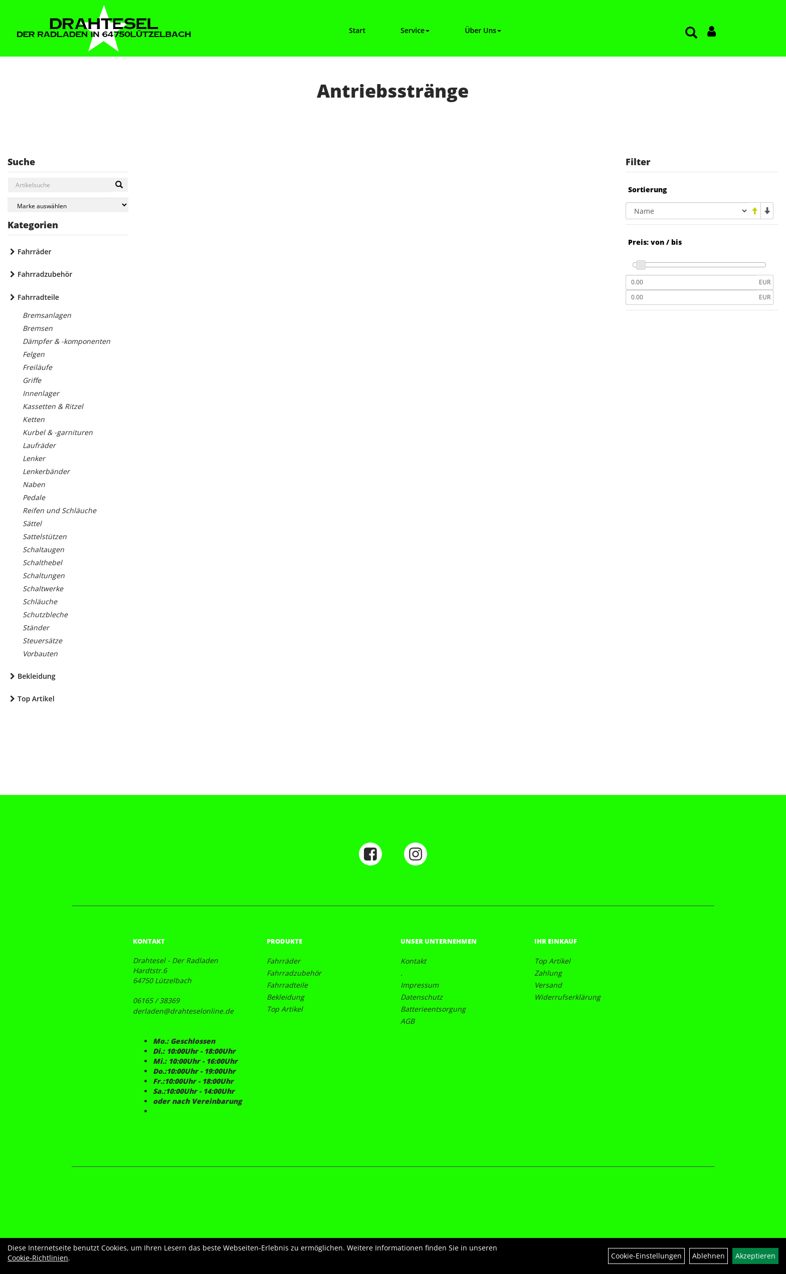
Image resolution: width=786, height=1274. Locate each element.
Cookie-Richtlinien (38, 1257)
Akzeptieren (755, 1255)
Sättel (32, 523)
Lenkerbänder (46, 471)
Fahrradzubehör (45, 274)
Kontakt (413, 961)
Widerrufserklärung (567, 997)
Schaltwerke (43, 588)
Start (357, 30)
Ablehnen (708, 1255)
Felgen (34, 354)
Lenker (34, 458)
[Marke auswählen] (68, 205)
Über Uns (483, 30)
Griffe (32, 380)
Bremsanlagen (47, 315)
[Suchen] (119, 185)
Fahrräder (35, 251)
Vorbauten (40, 653)
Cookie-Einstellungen (646, 1255)
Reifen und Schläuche (59, 510)
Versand (548, 985)
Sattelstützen (45, 536)
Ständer (36, 627)
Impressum (420, 985)
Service (415, 30)
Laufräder (39, 445)
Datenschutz (422, 997)
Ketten (34, 419)
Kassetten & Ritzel (53, 406)
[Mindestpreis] (691, 282)
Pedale (34, 497)
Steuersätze (42, 640)
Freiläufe (37, 367)
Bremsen (38, 328)
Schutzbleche (45, 614)
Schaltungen (44, 575)
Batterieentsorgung (433, 1009)
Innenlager (41, 393)
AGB (408, 1021)
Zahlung (548, 973)
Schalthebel (42, 562)
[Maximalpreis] (691, 297)
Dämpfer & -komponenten (66, 341)
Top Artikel (36, 698)
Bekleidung (36, 676)
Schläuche (40, 601)
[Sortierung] (687, 210)
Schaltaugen (43, 549)
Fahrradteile (38, 297)
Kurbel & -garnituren (58, 432)
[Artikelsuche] (691, 33)
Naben (34, 484)
